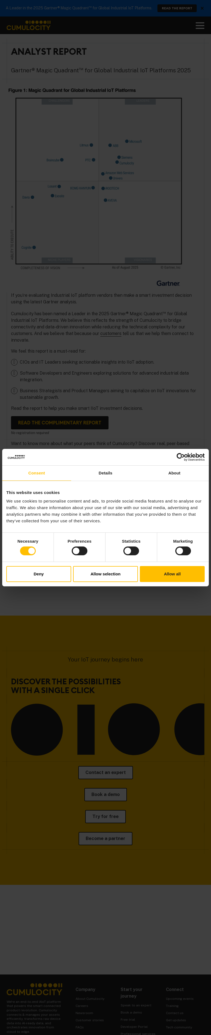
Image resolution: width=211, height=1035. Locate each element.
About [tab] (174, 472)
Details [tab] (105, 472)
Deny (39, 574)
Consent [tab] (36, 472)
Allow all (172, 574)
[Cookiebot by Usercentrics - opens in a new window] (181, 457)
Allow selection (105, 574)
